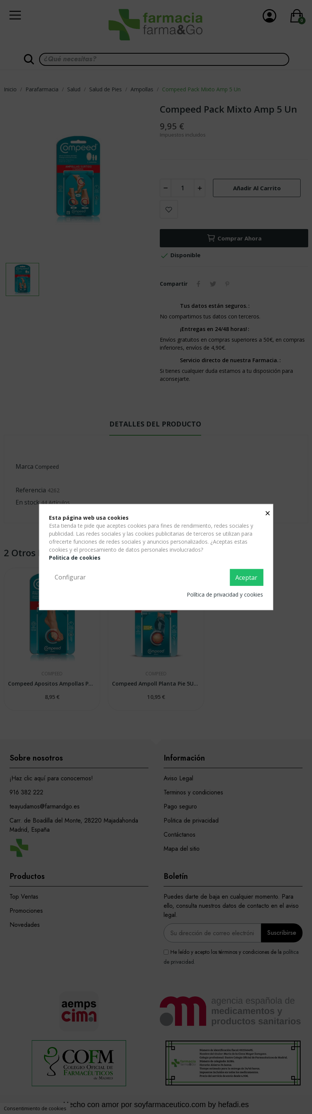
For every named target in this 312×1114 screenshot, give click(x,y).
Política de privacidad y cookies (225, 594)
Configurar (70, 577)
